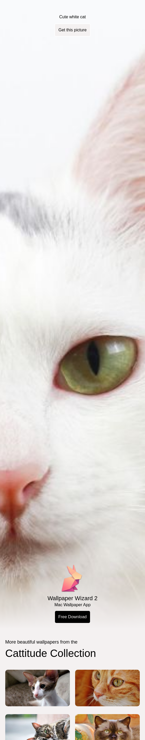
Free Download (72, 617)
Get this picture (72, 30)
